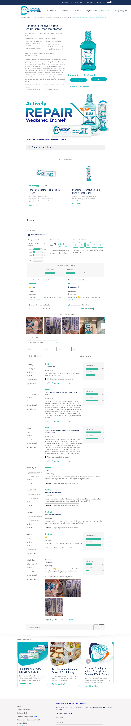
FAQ (19, 706)
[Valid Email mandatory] (79, 722)
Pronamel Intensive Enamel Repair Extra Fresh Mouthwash (89, 17)
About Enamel (51, 11)
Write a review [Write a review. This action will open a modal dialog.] (92, 75)
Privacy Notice (22, 713)
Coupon (99, 2)
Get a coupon (99, 79)
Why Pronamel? (91, 11)
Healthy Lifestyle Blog (121, 11)
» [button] (113, 179)
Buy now (79, 80)
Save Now (65, 2)
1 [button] (65, 210)
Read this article (25, 684)
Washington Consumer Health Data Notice (29, 720)
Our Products (105, 11)
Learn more (33, 205)
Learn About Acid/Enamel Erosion (71, 11)
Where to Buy (89, 2)
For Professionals (76, 2)
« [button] (15, 179)
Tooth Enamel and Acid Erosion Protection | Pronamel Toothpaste (40, 17)
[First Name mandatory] (79, 717)
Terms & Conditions (24, 710)
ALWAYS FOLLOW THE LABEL (80, 86)
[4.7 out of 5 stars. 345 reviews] (49, 186)
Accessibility (22, 723)
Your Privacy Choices (27, 716)
